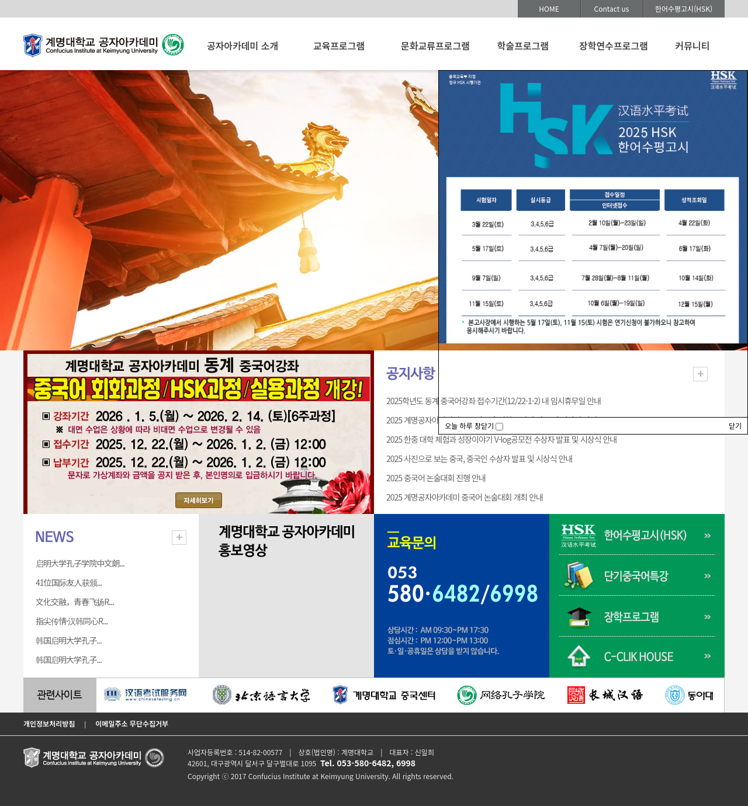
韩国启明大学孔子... (69, 640)
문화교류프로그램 (435, 46)
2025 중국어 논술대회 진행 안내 (436, 478)
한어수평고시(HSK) (683, 8)
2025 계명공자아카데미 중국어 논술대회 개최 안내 (464, 497)
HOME (549, 8)
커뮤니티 (693, 46)
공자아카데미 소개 (242, 46)
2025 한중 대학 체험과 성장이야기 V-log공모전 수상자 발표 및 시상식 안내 (501, 439)
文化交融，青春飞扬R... (75, 601)
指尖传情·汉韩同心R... (72, 621)
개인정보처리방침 (49, 723)
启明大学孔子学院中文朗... (80, 563)
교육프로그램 (339, 46)
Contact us (611, 8)
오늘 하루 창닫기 (474, 425)
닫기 (735, 425)
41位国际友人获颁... (69, 582)
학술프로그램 (523, 46)
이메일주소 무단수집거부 (131, 723)
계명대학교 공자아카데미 (103, 47)
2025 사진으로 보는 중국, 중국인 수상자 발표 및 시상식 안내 (479, 458)
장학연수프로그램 (613, 46)
